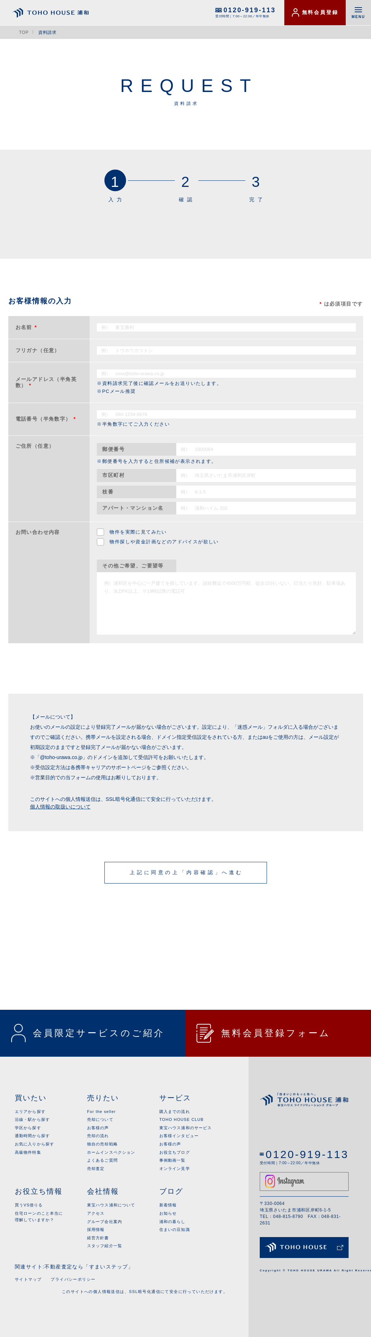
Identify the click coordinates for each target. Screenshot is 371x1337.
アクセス (95, 1213)
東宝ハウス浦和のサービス (185, 1128)
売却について (100, 1119)
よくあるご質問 (102, 1160)
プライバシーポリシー (73, 1279)
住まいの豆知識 (174, 1229)
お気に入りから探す (34, 1144)
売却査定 (95, 1168)
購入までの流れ (174, 1111)
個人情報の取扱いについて (60, 807)
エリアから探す (30, 1111)
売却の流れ (98, 1136)
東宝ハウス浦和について (111, 1205)
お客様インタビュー (179, 1136)
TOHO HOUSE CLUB (181, 1119)
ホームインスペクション (111, 1152)
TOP (24, 32)
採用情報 (95, 1229)
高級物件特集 (28, 1152)
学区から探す (28, 1128)
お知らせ (168, 1213)
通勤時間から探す (32, 1136)
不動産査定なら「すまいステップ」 (88, 1267)
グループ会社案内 (104, 1221)
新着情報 (168, 1205)
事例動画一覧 (172, 1160)
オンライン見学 (174, 1168)
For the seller (101, 1111)
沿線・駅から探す (32, 1119)
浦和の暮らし (172, 1221)
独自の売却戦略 (102, 1144)
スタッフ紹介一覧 (104, 1246)
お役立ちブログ (174, 1152)
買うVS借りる (29, 1205)
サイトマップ (28, 1279)
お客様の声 (98, 1128)
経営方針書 (98, 1238)
